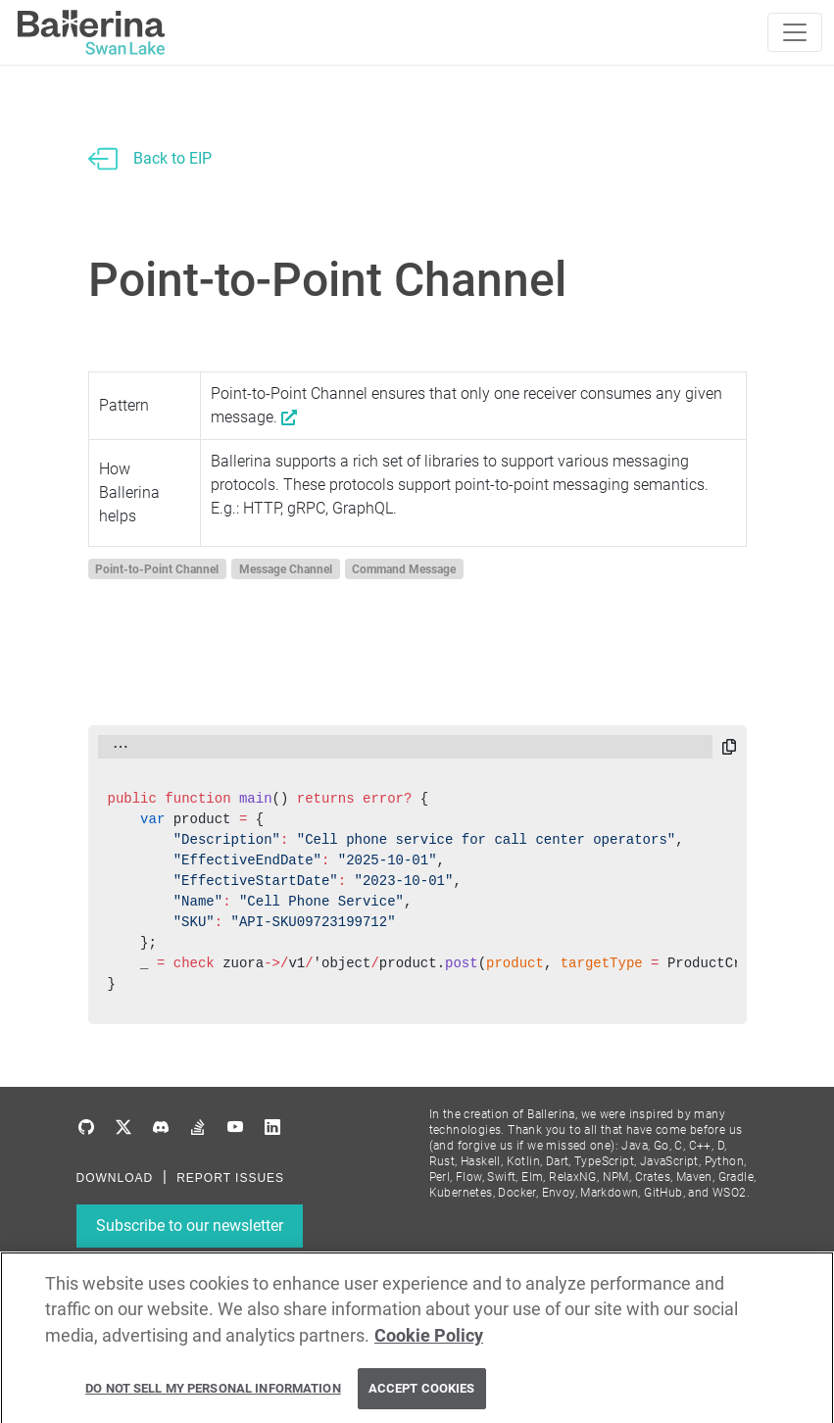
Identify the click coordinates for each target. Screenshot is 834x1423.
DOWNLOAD (115, 1178)
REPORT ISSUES (230, 1178)
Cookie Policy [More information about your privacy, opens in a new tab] (428, 1341)
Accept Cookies (421, 1395)
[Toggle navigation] (794, 32)
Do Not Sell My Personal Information (213, 1395)
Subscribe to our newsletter (189, 1225)
